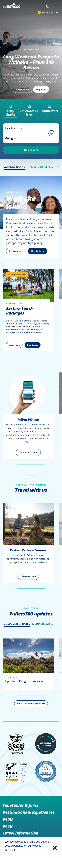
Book (7, 826)
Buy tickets (31, 150)
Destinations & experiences (29, 812)
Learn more (15, 251)
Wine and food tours (17, 274)
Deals (8, 819)
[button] (54, 847)
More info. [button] (11, 850)
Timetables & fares (20, 805)
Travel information (20, 833)
